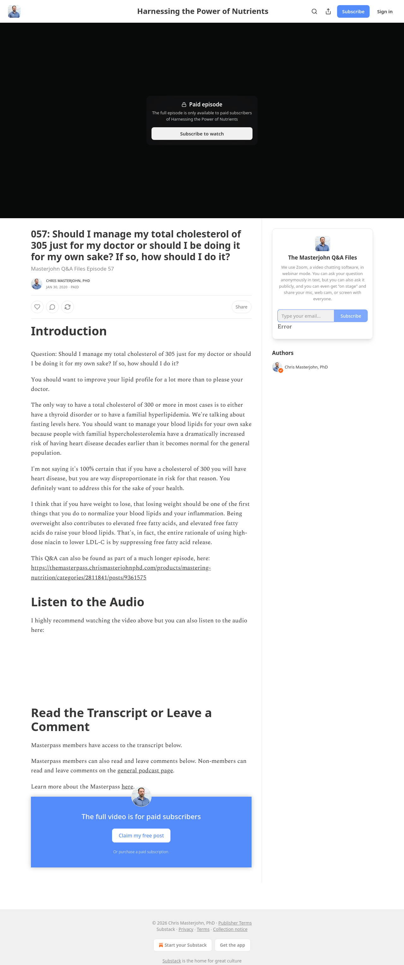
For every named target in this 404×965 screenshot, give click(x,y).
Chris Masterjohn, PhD (68, 280)
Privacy (186, 929)
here (127, 786)
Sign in (385, 11)
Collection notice (230, 929)
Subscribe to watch (202, 133)
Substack (172, 961)
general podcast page (145, 770)
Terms (203, 929)
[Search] (314, 11)
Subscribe (353, 11)
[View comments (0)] (52, 307)
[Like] (37, 307)
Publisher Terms (235, 923)
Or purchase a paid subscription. (141, 851)
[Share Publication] (328, 11)
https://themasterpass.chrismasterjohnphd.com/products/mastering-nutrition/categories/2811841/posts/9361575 (121, 572)
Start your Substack (181, 945)
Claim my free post (141, 835)
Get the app (232, 945)
